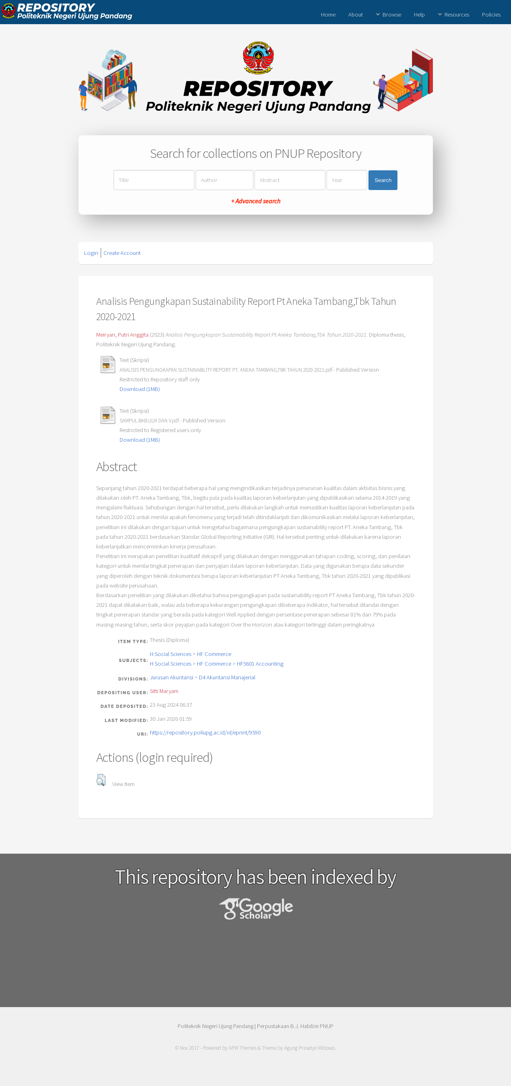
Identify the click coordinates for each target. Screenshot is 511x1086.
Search (382, 180)
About (355, 14)
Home (328, 14)
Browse (392, 14)
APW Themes (243, 1048)
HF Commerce (214, 654)
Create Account (122, 253)
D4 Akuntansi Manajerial (227, 677)
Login (91, 253)
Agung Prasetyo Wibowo (309, 1048)
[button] (101, 780)
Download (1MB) (140, 389)
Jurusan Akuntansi (171, 677)
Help (419, 14)
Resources (457, 14)
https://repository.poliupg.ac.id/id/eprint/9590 (205, 732)
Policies (491, 14)
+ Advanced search (255, 201)
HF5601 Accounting (260, 663)
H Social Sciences (170, 654)
